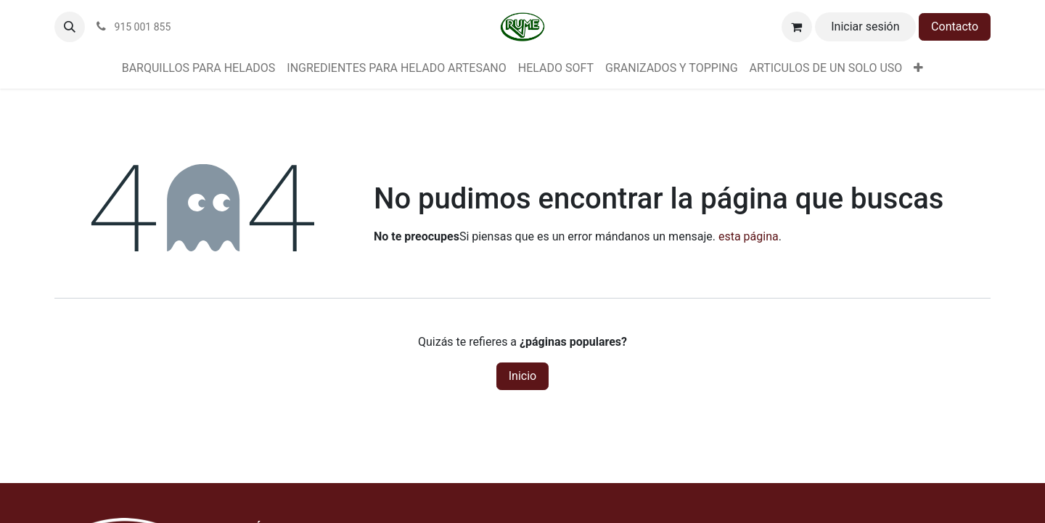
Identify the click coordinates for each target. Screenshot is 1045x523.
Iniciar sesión (865, 26)
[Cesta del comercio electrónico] (797, 27)
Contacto (954, 26)
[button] (69, 27)
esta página (748, 236)
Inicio (522, 376)
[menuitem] (199, 68)
